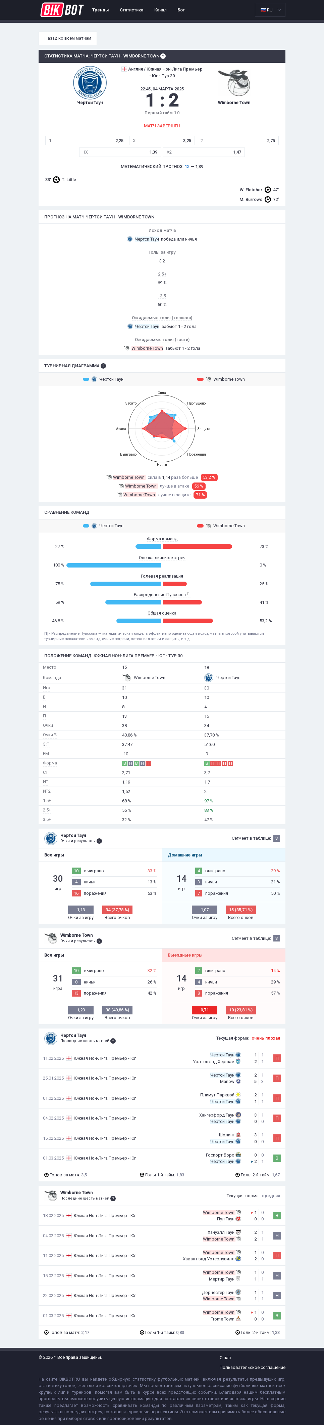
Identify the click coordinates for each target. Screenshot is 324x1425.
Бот (181, 9)
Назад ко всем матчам (68, 38)
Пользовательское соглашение (252, 1367)
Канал (160, 9)
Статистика (131, 9)
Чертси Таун (103, 379)
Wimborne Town (221, 379)
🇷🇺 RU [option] (267, 9)
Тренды (100, 9)
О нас (225, 1357)
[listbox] (270, 10)
